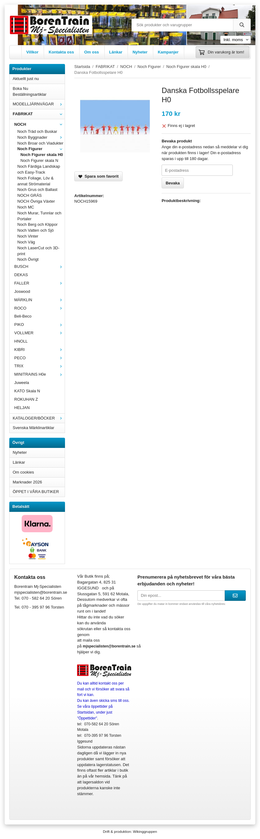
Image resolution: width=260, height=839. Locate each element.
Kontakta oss (61, 52)
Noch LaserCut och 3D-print (38, 251)
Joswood (22, 291)
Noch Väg (26, 242)
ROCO (39, 308)
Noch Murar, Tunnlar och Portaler (39, 216)
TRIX (39, 366)
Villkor (32, 52)
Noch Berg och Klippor (37, 224)
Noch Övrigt (28, 259)
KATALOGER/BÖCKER (39, 418)
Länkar (116, 52)
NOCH (39, 124)
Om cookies (23, 472)
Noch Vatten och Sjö (35, 230)
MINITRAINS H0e (39, 374)
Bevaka (173, 183)
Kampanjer (168, 52)
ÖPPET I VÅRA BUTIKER (36, 491)
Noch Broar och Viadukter (40, 143)
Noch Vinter (27, 236)
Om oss (91, 52)
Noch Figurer (41, 148)
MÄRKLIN (39, 299)
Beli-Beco (23, 316)
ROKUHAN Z (26, 399)
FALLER (39, 283)
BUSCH (39, 266)
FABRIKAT (39, 114)
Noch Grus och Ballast (37, 189)
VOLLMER (39, 333)
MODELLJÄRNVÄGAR (39, 104)
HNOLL (21, 341)
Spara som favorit (98, 176)
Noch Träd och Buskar (37, 131)
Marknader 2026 (27, 482)
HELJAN (22, 407)
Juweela (21, 382)
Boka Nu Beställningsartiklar (29, 91)
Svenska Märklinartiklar (33, 427)
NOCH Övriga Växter (36, 201)
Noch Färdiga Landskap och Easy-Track (38, 169)
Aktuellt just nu (26, 78)
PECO (39, 358)
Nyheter (139, 52)
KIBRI (39, 349)
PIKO (39, 324)
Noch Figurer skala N (39, 160)
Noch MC (25, 207)
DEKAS (21, 274)
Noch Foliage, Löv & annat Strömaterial (35, 181)
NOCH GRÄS (29, 195)
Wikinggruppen (145, 831)
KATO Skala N (27, 391)
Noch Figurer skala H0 (41, 154)
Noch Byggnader (41, 137)
